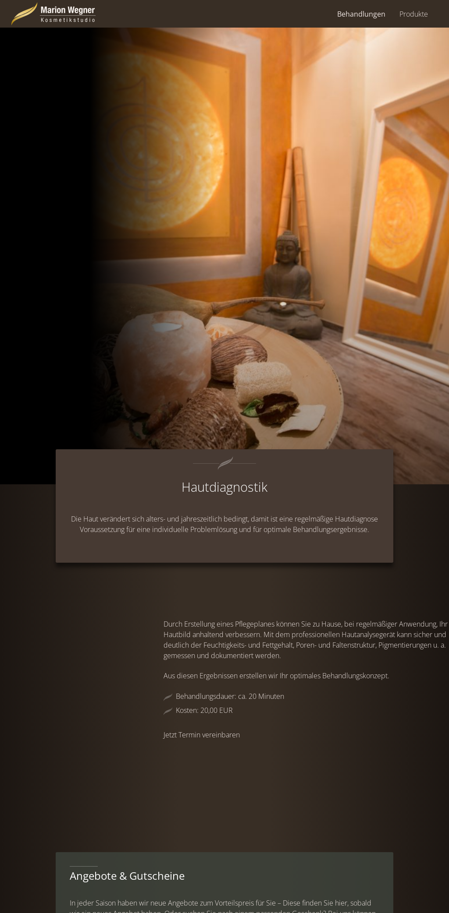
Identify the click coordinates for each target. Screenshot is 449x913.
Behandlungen (361, 14)
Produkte (413, 14)
